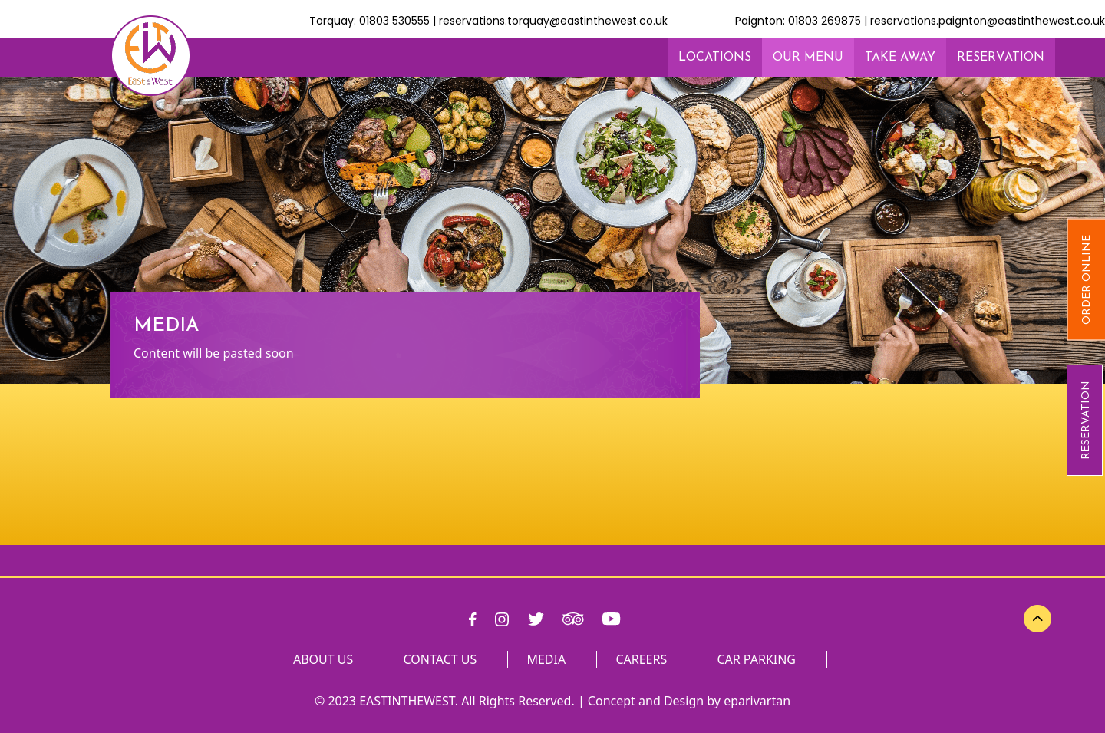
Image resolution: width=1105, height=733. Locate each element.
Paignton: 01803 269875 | (802, 20)
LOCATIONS (714, 57)
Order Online (1087, 280)
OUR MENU (808, 57)
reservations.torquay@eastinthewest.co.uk (553, 20)
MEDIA (546, 659)
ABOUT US (323, 659)
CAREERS (641, 659)
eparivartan (757, 700)
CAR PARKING (756, 659)
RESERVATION (1086, 420)
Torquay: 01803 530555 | (374, 20)
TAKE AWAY (900, 57)
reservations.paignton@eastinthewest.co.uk (987, 20)
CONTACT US (440, 659)
